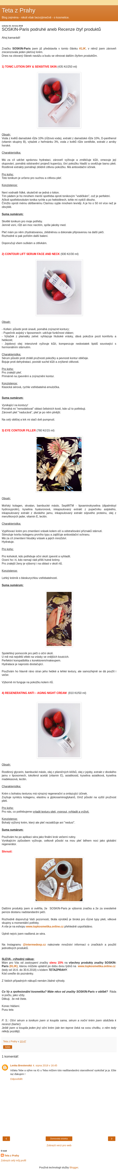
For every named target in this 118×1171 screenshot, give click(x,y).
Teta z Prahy (18, 10)
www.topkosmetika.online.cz (45, 926)
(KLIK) (13, 966)
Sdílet (7, 1047)
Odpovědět (16, 1079)
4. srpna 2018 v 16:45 (45, 1065)
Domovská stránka (59, 1138)
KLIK (82, 48)
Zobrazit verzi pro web (59, 1145)
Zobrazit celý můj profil (13, 1160)
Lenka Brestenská (21, 1065)
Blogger (74, 1167)
